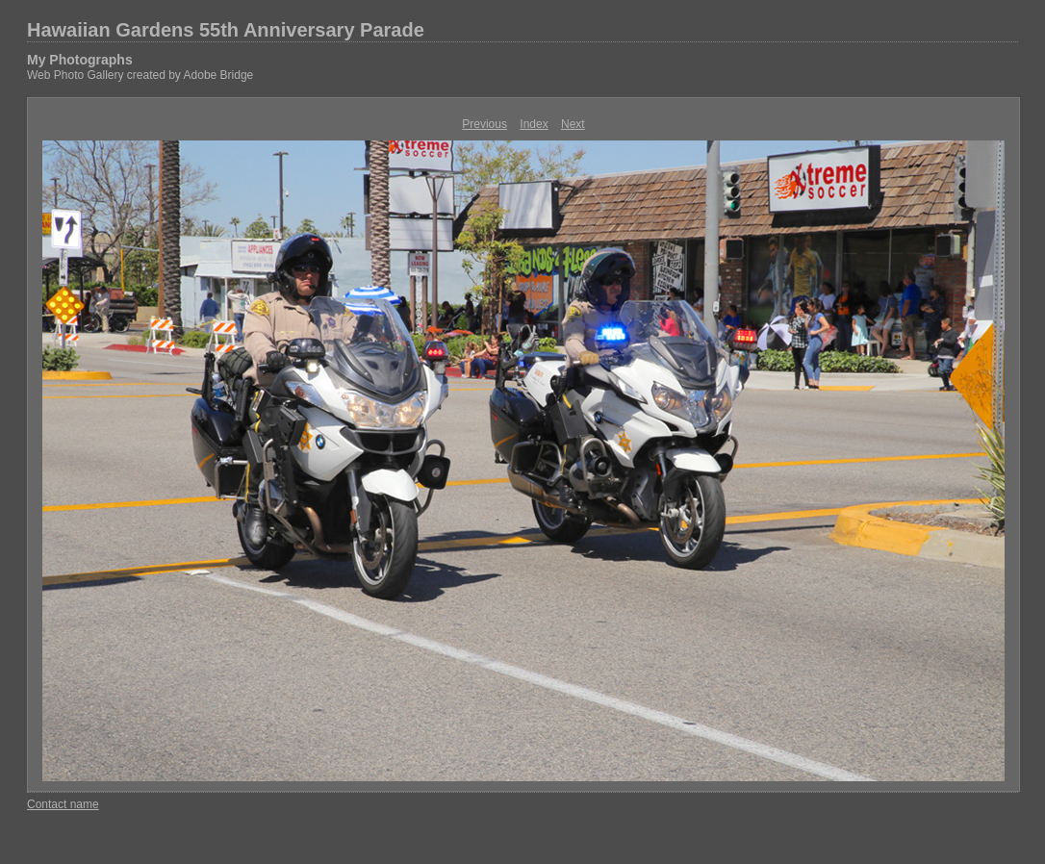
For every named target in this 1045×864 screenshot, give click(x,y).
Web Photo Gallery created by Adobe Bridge (140, 75)
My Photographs (80, 59)
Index (534, 124)
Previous (484, 124)
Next (573, 124)
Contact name (63, 804)
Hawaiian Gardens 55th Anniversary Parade (225, 29)
